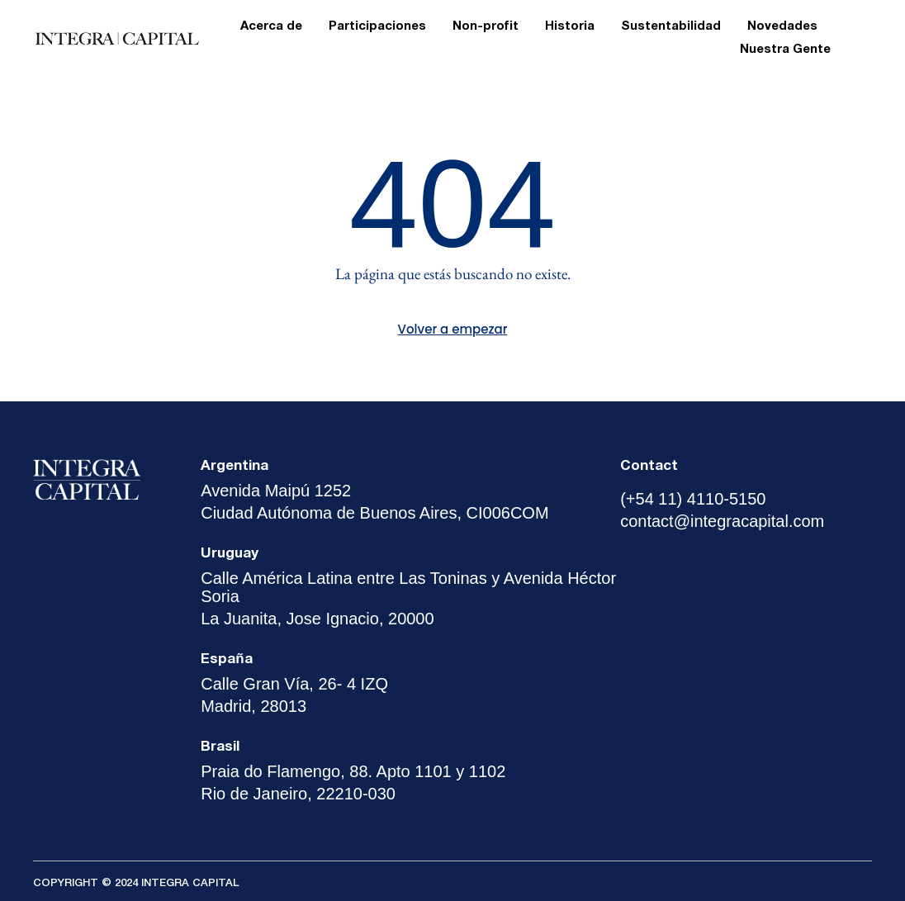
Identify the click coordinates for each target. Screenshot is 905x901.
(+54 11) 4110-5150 (692, 499)
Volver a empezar (453, 329)
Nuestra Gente (785, 49)
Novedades (782, 26)
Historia (570, 26)
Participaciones (377, 26)
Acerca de (271, 26)
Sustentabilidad (671, 26)
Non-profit (485, 26)
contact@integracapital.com (722, 521)
